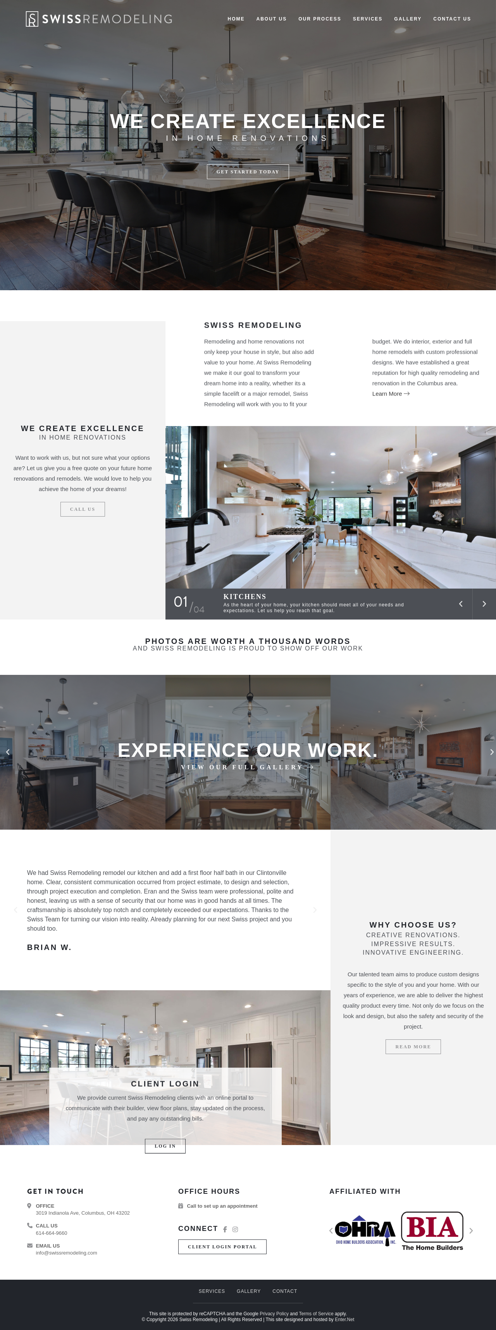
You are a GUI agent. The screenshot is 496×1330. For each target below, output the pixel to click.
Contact (284, 1291)
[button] (248, 171)
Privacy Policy (274, 1313)
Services (212, 1291)
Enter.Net (344, 1319)
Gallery (249, 1291)
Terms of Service (316, 1313)
